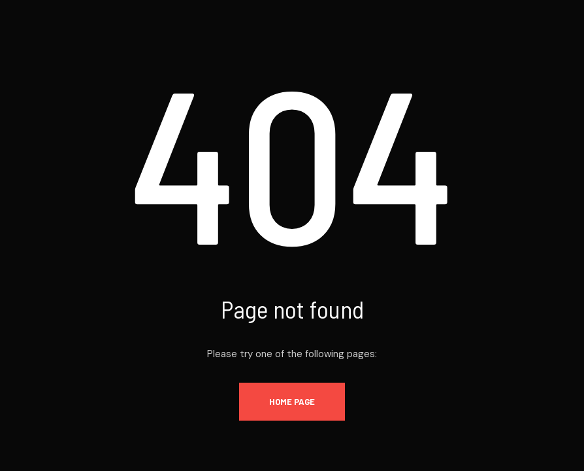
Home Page (292, 401)
